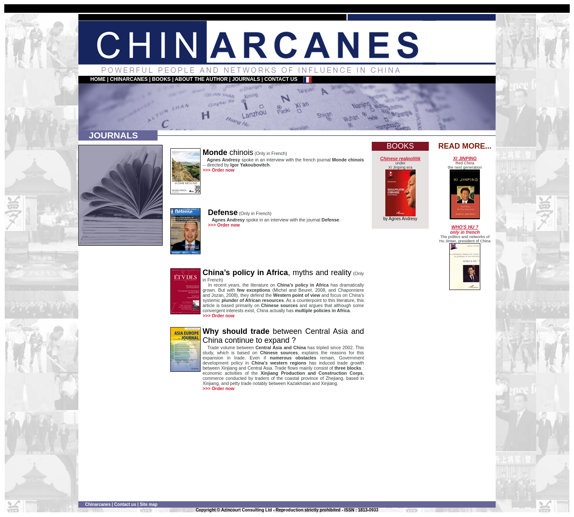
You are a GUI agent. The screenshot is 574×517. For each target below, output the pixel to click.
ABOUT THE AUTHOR (201, 79)
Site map (149, 504)
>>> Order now (219, 169)
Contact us (125, 504)
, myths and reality (277, 272)
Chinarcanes (98, 504)
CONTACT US (281, 79)
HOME (98, 79)
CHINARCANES (129, 79)
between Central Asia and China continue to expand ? (283, 336)
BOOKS (161, 79)
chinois (228, 152)
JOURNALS (246, 79)
